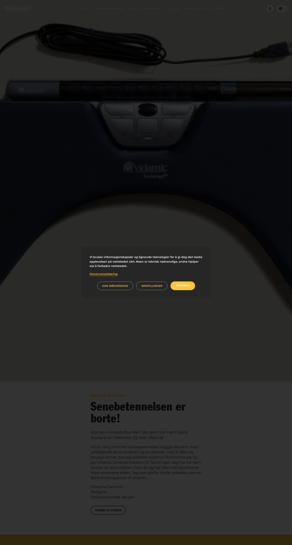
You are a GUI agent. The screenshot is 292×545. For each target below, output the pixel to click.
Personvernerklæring (104, 273)
